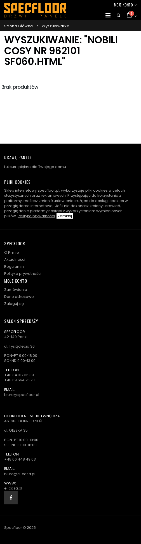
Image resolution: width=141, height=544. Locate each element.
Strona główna (18, 26)
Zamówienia (15, 289)
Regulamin (14, 266)
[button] (118, 15)
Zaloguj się (14, 303)
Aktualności (14, 259)
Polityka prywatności (36, 216)
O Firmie (11, 252)
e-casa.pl (13, 488)
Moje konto (123, 5)
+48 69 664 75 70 (19, 380)
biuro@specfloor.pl (21, 394)
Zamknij (65, 216)
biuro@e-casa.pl (19, 474)
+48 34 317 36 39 (19, 375)
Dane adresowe (19, 296)
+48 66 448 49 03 (20, 459)
